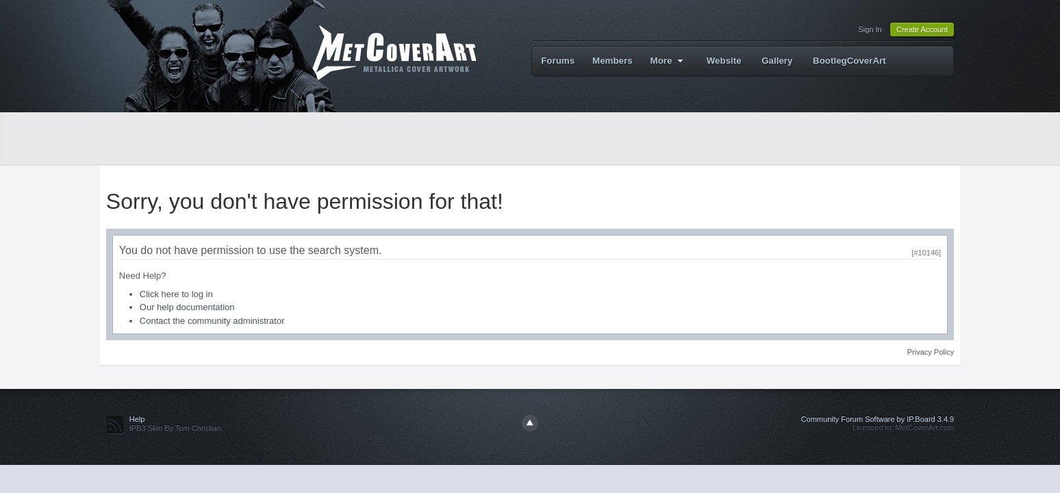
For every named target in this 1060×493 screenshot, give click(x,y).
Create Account (922, 29)
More (669, 60)
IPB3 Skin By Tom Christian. (176, 428)
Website (724, 60)
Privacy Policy (930, 352)
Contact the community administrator (212, 321)
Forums (558, 60)
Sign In (869, 29)
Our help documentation (187, 307)
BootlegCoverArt (849, 60)
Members (612, 60)
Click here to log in (176, 294)
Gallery (776, 60)
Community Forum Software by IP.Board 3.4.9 (878, 419)
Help (137, 419)
